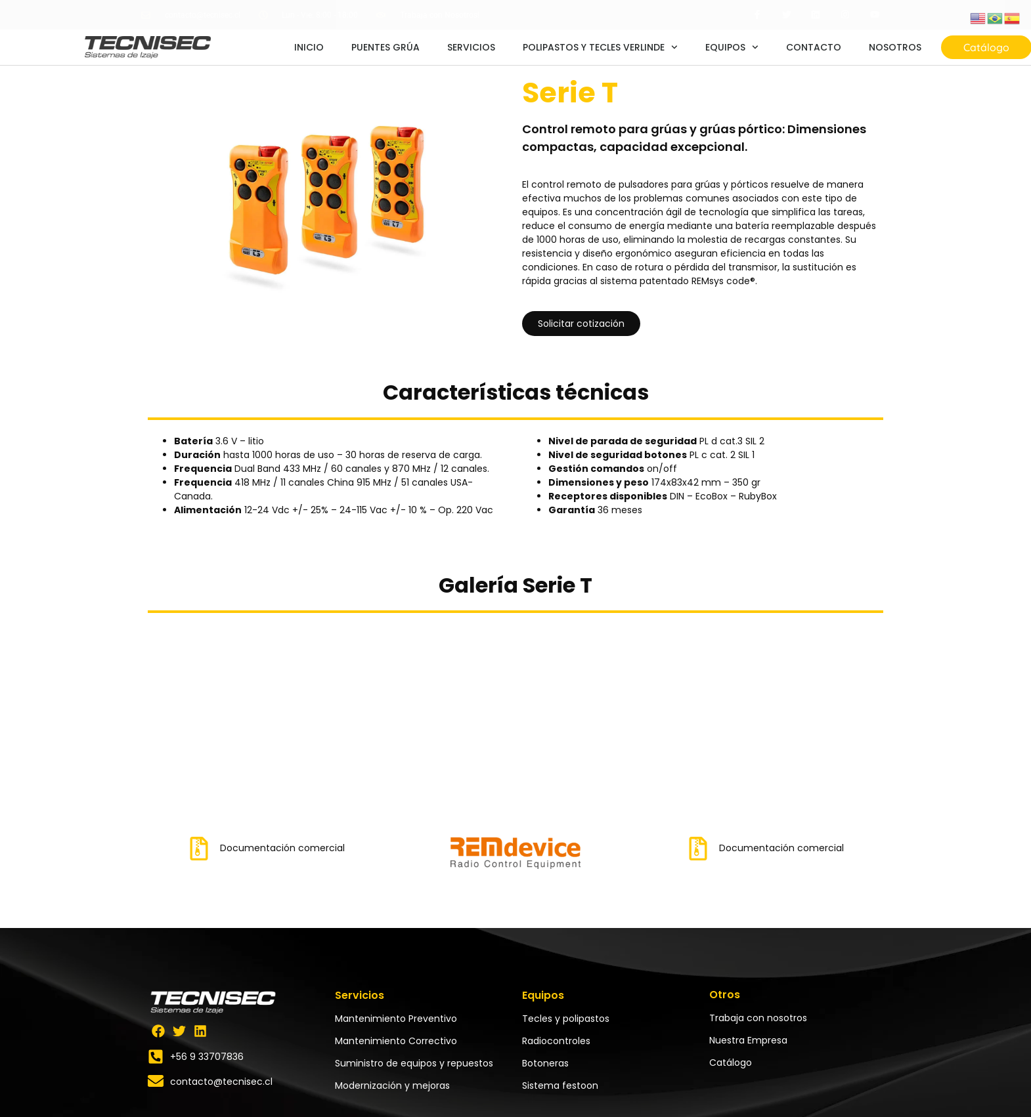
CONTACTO (813, 47)
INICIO (309, 47)
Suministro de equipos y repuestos (414, 1063)
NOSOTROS (895, 47)
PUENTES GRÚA (385, 47)
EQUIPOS (731, 47)
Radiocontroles (556, 1040)
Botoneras (545, 1063)
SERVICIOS (471, 47)
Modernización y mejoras (392, 1085)
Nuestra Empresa (748, 1040)
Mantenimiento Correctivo (396, 1040)
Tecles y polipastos (565, 1018)
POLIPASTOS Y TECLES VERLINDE (600, 47)
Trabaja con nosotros (758, 1017)
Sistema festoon (560, 1085)
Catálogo (730, 1062)
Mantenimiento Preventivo (396, 1018)
